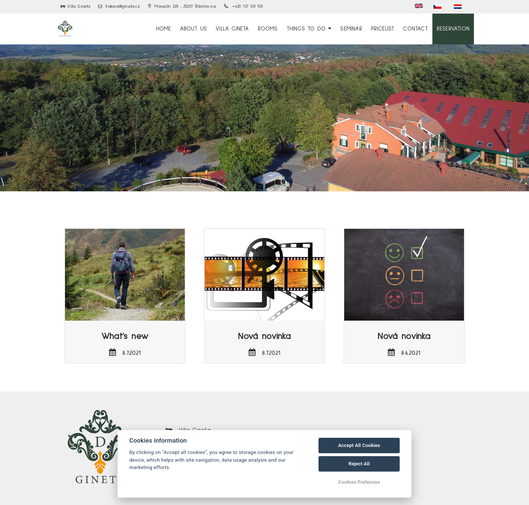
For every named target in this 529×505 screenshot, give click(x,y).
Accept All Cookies (359, 445)
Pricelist (383, 29)
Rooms (268, 29)
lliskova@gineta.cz (119, 6)
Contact (415, 29)
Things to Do (309, 29)
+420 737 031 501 (243, 6)
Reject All (359, 463)
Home (163, 29)
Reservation (453, 29)
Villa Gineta (232, 29)
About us (193, 29)
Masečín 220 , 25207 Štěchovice (182, 6)
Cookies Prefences (359, 482)
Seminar (351, 29)
